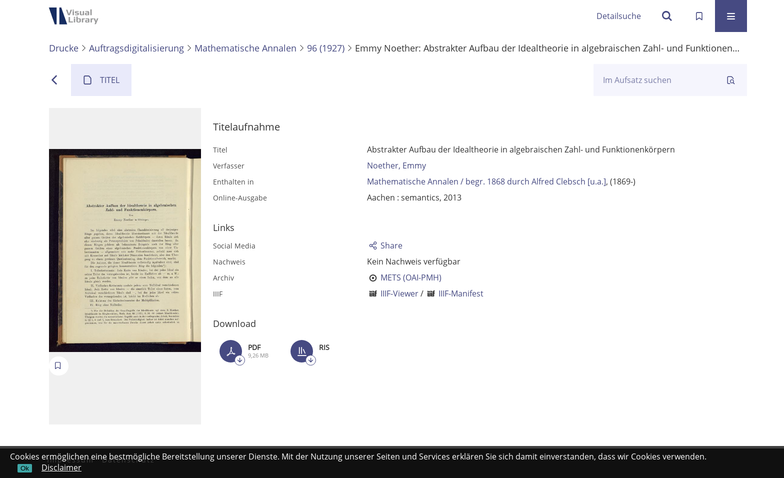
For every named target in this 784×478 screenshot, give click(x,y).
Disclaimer (62, 467)
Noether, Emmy (396, 165)
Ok (24, 468)
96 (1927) (325, 48)
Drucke (63, 48)
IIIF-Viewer (399, 293)
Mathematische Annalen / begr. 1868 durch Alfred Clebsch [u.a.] (486, 181)
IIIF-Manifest (461, 293)
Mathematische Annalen (245, 48)
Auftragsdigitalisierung (136, 48)
